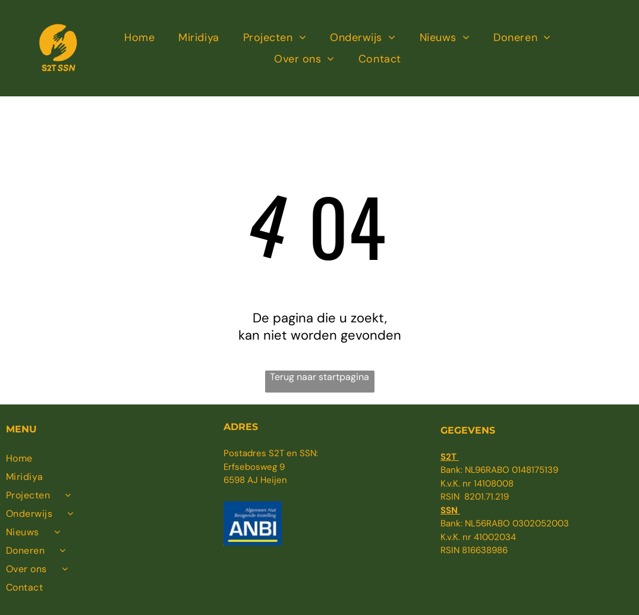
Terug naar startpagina (319, 377)
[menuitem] (139, 37)
